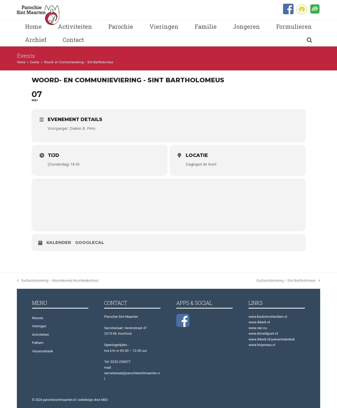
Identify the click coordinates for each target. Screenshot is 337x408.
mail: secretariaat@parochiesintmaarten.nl (132, 373)
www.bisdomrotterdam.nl (267, 317)
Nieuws (37, 318)
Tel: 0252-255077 (117, 362)
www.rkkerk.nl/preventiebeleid (271, 339)
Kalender (58, 242)
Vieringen (39, 326)
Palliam (37, 343)
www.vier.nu (257, 328)
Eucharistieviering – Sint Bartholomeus (288, 280)
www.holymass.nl (261, 345)
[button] (309, 39)
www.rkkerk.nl (259, 322)
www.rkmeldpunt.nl (263, 333)
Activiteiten (40, 335)
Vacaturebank (42, 351)
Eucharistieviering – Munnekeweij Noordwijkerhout (57, 280)
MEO (104, 400)
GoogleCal (89, 242)
